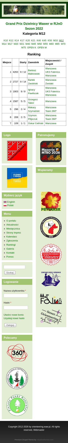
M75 (23, 47)
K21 (33, 40)
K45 (44, 40)
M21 (22, 44)
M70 (63, 44)
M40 (28, 44)
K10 (6, 40)
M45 (33, 44)
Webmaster (38, 430)
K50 (50, 40)
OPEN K (31, 47)
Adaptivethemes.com (45, 440)
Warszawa (50, 68)
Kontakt (10, 252)
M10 (55, 40)
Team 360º (51, 111)
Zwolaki (49, 83)
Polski (8, 205)
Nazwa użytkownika (15, 290)
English (9, 202)
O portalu (11, 220)
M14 (4, 44)
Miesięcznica (13, 228)
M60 (51, 44)
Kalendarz (11, 236)
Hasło (7, 302)
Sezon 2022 (34, 28)
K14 (17, 40)
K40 (39, 40)
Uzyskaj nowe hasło (14, 318)
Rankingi (11, 244)
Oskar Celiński (35, 123)
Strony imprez (13, 232)
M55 (45, 44)
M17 (10, 44)
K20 (28, 40)
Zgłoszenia (12, 240)
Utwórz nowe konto (14, 314)
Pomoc (10, 256)
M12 (61, 40)
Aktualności (12, 224)
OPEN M (42, 47)
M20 (16, 44)
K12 (11, 40)
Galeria (10, 248)
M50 (39, 44)
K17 (22, 40)
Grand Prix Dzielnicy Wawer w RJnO (34, 24)
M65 (57, 44)
